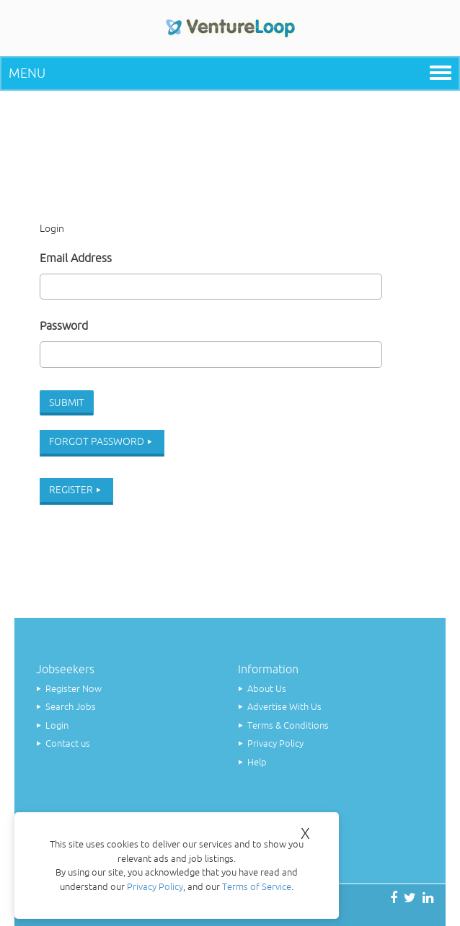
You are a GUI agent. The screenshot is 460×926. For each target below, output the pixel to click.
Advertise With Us (284, 706)
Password (64, 325)
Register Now (73, 688)
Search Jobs (70, 706)
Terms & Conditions (288, 725)
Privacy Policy (275, 743)
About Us (266, 688)
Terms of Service (256, 886)
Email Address (76, 257)
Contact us (67, 743)
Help (257, 762)
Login (56, 725)
